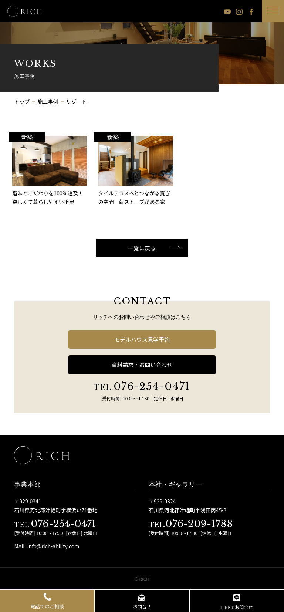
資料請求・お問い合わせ (141, 364)
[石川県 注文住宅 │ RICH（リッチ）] (24, 11)
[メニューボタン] (273, 11)
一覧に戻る (142, 248)
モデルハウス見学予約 (142, 339)
